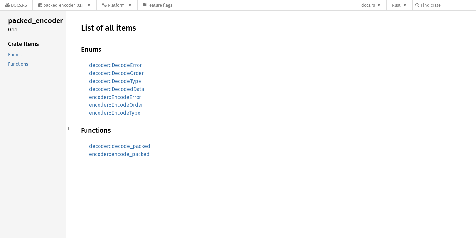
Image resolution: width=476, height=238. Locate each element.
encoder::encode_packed (119, 154)
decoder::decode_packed (119, 146)
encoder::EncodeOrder (116, 105)
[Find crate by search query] (448, 5)
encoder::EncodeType (114, 113)
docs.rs (368, 5)
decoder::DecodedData (116, 89)
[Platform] (117, 5)
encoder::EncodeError (115, 97)
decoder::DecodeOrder (116, 73)
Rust (396, 5)
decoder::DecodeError (115, 65)
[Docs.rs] (16, 5)
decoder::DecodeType (115, 81)
